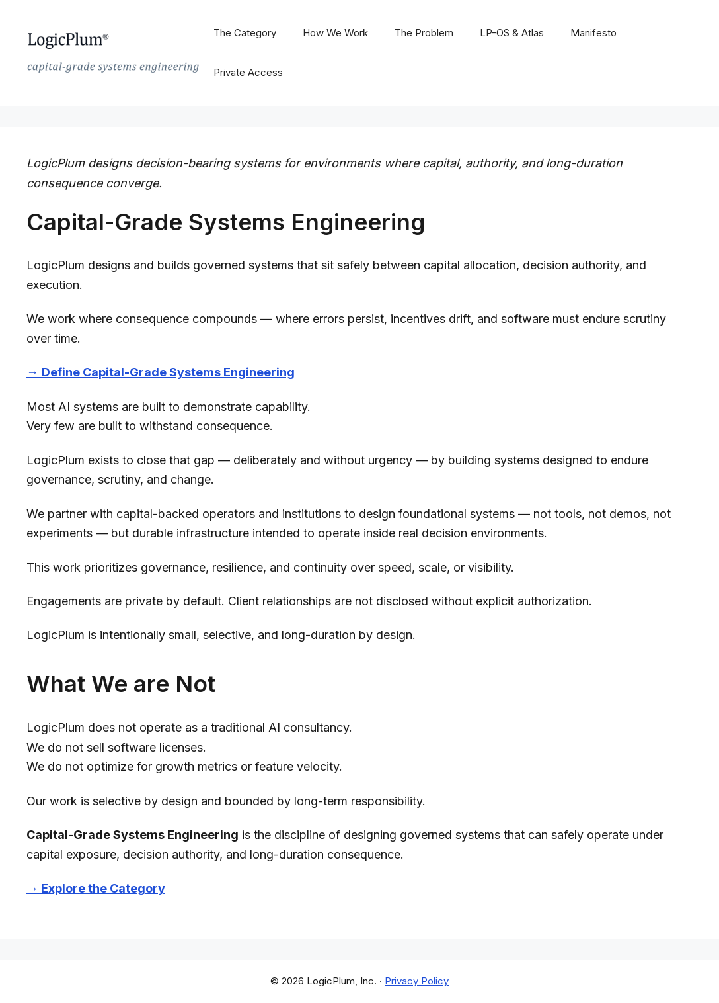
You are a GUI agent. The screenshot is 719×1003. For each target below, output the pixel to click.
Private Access (248, 72)
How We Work (335, 32)
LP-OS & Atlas (512, 32)
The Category (244, 32)
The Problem (424, 32)
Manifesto (593, 32)
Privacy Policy (417, 981)
